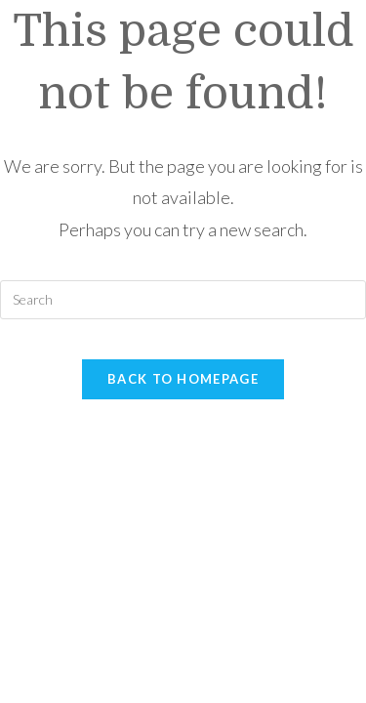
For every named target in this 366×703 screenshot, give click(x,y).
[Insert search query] (183, 299)
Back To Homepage (183, 379)
